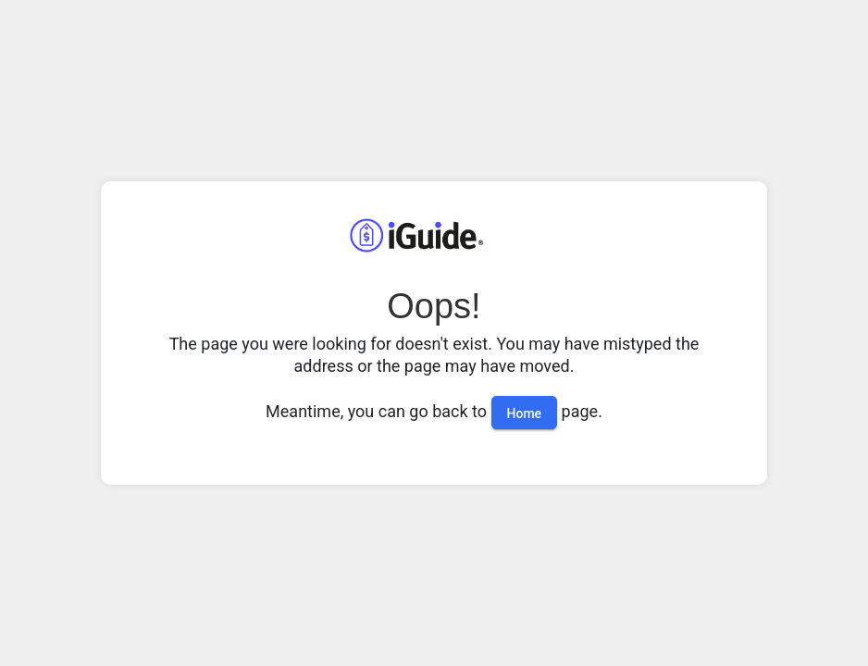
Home (524, 413)
